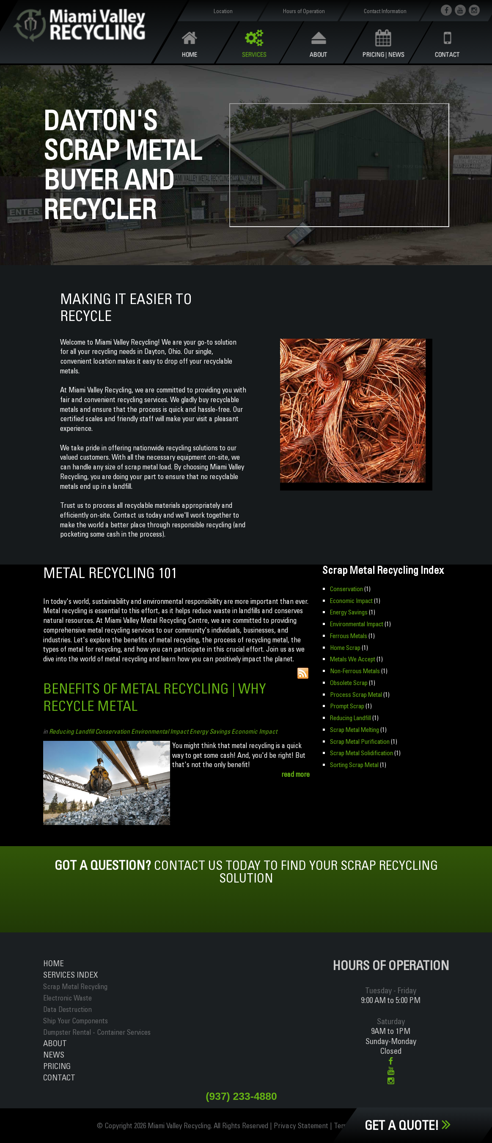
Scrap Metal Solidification (361, 752)
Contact (59, 1077)
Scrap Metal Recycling (75, 986)
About (55, 1043)
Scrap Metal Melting (354, 728)
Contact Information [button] (385, 11)
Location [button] (223, 11)
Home (53, 963)
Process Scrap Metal (356, 693)
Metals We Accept (352, 659)
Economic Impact (254, 731)
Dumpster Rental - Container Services (97, 1032)
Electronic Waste (67, 997)
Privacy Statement (302, 1125)
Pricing (57, 1066)
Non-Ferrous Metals (354, 670)
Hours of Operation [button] (304, 11)
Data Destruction (67, 1009)
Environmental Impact (159, 731)
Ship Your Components (75, 1020)
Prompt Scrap (347, 705)
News (53, 1055)
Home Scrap (345, 647)
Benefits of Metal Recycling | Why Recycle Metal (158, 697)
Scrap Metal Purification (359, 740)
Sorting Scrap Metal (354, 763)
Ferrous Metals (348, 635)
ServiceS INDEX (70, 975)
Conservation (112, 731)
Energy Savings (210, 731)
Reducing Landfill (71, 731)
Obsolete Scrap (348, 682)
